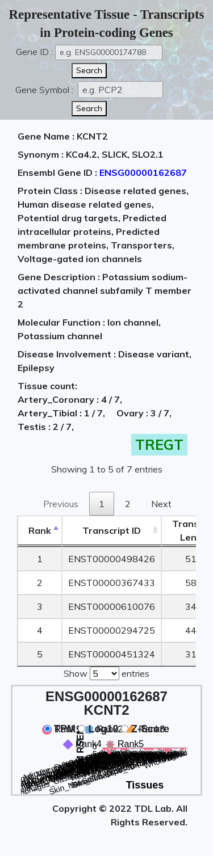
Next (161, 503)
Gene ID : (34, 51)
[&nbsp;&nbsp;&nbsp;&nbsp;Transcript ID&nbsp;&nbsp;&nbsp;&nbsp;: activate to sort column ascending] (111, 530)
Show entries (106, 672)
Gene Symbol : (45, 89)
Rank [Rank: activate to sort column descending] (39, 530)
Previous (60, 503)
